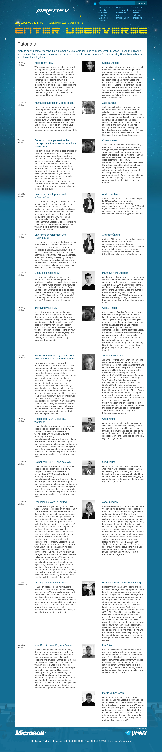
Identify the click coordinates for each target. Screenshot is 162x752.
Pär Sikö (107, 645)
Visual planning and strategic (51, 582)
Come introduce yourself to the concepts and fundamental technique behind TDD (55, 143)
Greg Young (109, 418)
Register (120, 7)
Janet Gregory (110, 502)
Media (136, 13)
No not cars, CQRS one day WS (53, 462)
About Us (138, 7)
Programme (105, 7)
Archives (47, 741)
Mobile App (138, 18)
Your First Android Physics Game (53, 645)
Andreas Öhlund (111, 194)
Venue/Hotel (122, 10)
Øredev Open (122, 18)
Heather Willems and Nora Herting (121, 582)
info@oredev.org (123, 741)
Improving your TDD (46, 307)
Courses (103, 13)
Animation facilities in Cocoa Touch (54, 102)
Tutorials (103, 15)
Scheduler (121, 13)
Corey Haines (110, 140)
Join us (136, 15)
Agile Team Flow (44, 62)
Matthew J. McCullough (115, 272)
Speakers (103, 10)
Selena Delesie (110, 62)
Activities (103, 18)
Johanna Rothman (112, 355)
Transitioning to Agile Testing (51, 502)
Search (141, 3)
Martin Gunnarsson (113, 693)
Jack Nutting (109, 102)
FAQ (118, 15)
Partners (137, 10)
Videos (102, 20)
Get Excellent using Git (47, 272)
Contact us (36, 741)
